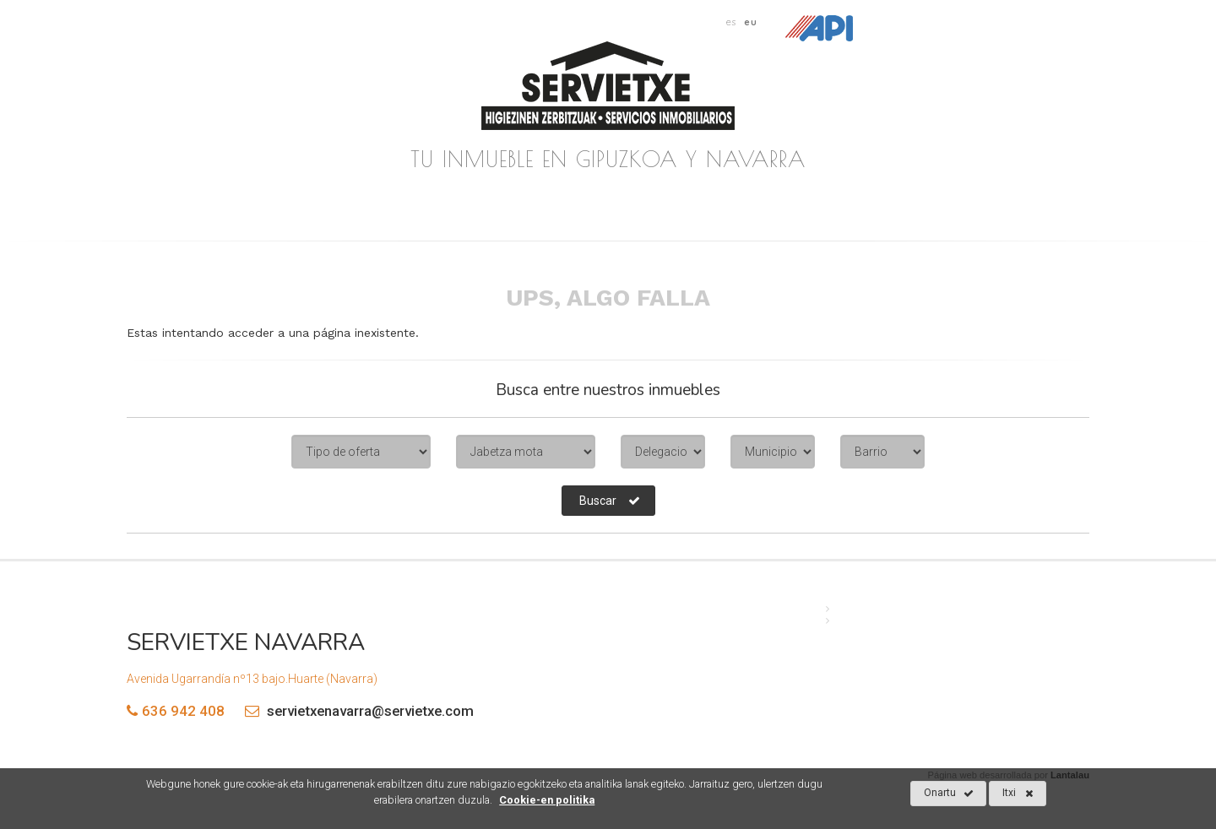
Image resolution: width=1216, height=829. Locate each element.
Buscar (609, 500)
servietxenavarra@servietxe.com (355, 710)
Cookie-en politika (546, 800)
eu (750, 22)
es (731, 22)
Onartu (949, 793)
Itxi (1018, 793)
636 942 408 (183, 710)
